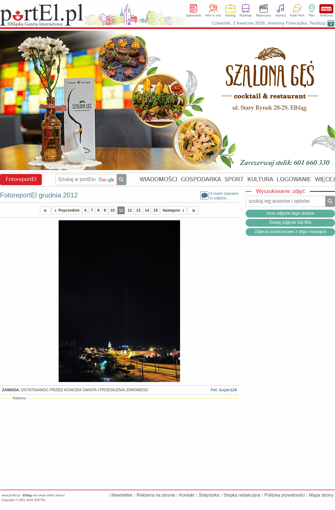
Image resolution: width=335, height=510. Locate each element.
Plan (312, 15)
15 (156, 210)
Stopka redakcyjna (241, 495)
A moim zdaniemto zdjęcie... (224, 195)
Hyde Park (297, 15)
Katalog (230, 15)
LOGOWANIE (294, 179)
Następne (174, 210)
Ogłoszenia (193, 15)
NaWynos (326, 8)
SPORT (234, 179)
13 (138, 210)
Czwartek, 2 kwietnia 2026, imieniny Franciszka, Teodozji (269, 23)
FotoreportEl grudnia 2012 (39, 195)
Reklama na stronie (156, 495)
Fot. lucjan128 (224, 390)
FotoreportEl (21, 179)
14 (147, 210)
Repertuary (263, 15)
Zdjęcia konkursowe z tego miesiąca (290, 231)
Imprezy (280, 15)
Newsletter (122, 495)
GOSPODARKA (201, 179)
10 (112, 210)
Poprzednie (66, 210)
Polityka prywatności (284, 495)
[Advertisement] (119, 444)
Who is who (213, 15)
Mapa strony (321, 495)
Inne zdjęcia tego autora (290, 213)
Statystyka (209, 495)
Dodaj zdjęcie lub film (290, 222)
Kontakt (186, 495)
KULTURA (260, 179)
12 (130, 210)
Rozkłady (246, 15)
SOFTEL (40, 500)
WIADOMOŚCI (158, 179)
